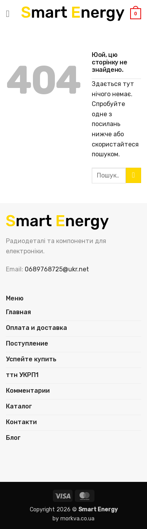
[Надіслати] (133, 175)
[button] (10, 13)
